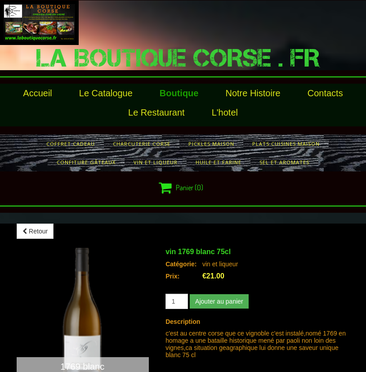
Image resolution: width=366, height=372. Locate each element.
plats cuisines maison (286, 143)
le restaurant (156, 112)
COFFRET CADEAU (70, 143)
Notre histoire (252, 93)
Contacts (325, 93)
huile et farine (218, 162)
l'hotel (225, 112)
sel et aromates (284, 162)
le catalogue (106, 93)
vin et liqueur (156, 162)
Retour (35, 231)
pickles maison (211, 143)
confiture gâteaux (86, 162)
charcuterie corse (141, 143)
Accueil (37, 93)
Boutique (179, 93)
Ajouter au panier (219, 301)
